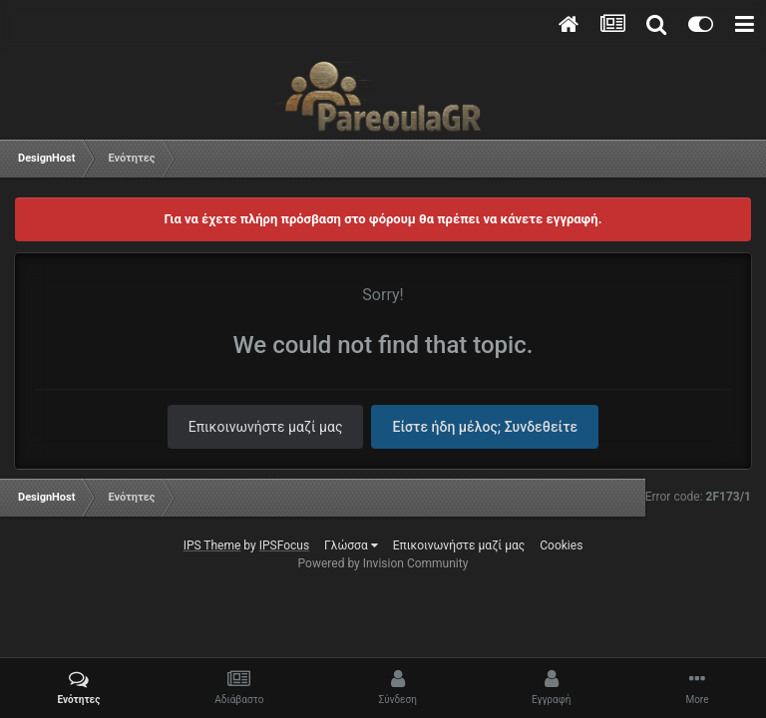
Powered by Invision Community (383, 563)
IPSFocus (284, 545)
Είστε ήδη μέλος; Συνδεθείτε (484, 427)
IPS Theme (212, 545)
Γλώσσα (351, 545)
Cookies (561, 545)
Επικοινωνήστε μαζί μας (266, 427)
